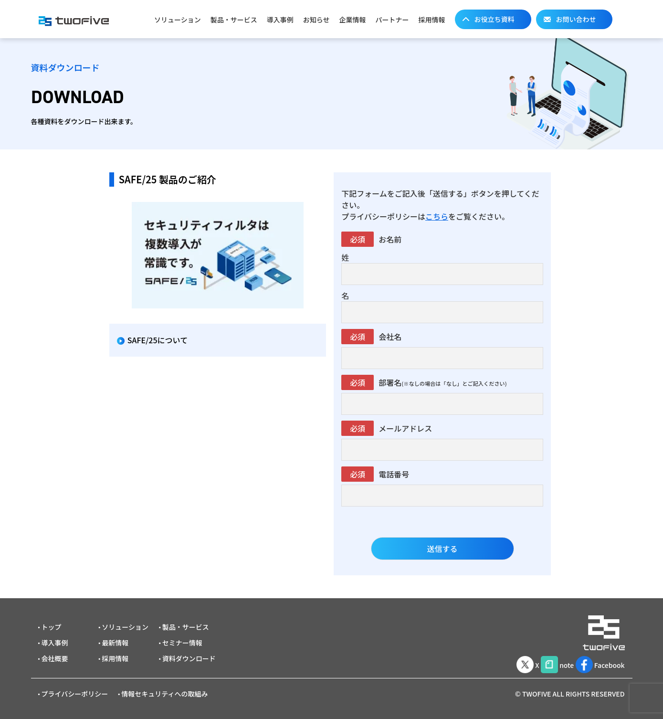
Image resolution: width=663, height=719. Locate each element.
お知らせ (316, 19)
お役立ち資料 (494, 19)
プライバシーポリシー (75, 693)
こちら (436, 216)
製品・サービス (233, 19)
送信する (442, 548)
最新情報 (115, 642)
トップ (52, 627)
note (547, 663)
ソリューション (177, 19)
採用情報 (432, 19)
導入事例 (280, 19)
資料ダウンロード (189, 658)
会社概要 (55, 658)
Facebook (597, 663)
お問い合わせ (576, 19)
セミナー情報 (182, 642)
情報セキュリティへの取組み (164, 693)
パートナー (392, 19)
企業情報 (352, 19)
